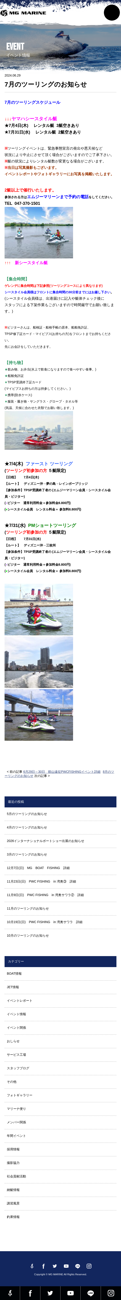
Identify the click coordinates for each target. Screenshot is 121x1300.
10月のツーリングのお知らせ (28, 935)
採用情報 (13, 1149)
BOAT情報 (14, 973)
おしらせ (13, 1041)
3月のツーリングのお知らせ (27, 854)
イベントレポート (19, 1000)
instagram (111, 1293)
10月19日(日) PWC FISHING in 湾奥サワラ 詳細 (44, 922)
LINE (90, 1293)
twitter (50, 1293)
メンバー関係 (16, 1122)
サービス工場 (16, 1054)
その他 (11, 1081)
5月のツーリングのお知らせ (27, 814)
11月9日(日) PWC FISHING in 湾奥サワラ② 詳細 (45, 895)
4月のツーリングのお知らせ (27, 827)
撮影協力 (13, 1163)
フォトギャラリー (19, 1095)
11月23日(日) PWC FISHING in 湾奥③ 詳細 (41, 881)
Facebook (30, 1293)
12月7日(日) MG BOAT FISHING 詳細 (38, 868)
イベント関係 (16, 1027)
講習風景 (13, 1203)
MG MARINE (24, 15)
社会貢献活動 (16, 1176)
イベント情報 (16, 1014)
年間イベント (16, 1136)
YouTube (70, 1293)
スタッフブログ (18, 1068)
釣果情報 (13, 1217)
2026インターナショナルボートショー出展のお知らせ (45, 841)
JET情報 (13, 987)
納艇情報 (13, 1190)
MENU (112, 13)
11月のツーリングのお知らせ (28, 908)
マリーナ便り (16, 1109)
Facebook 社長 (10, 1293)
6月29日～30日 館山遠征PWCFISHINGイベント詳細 (61, 771)
